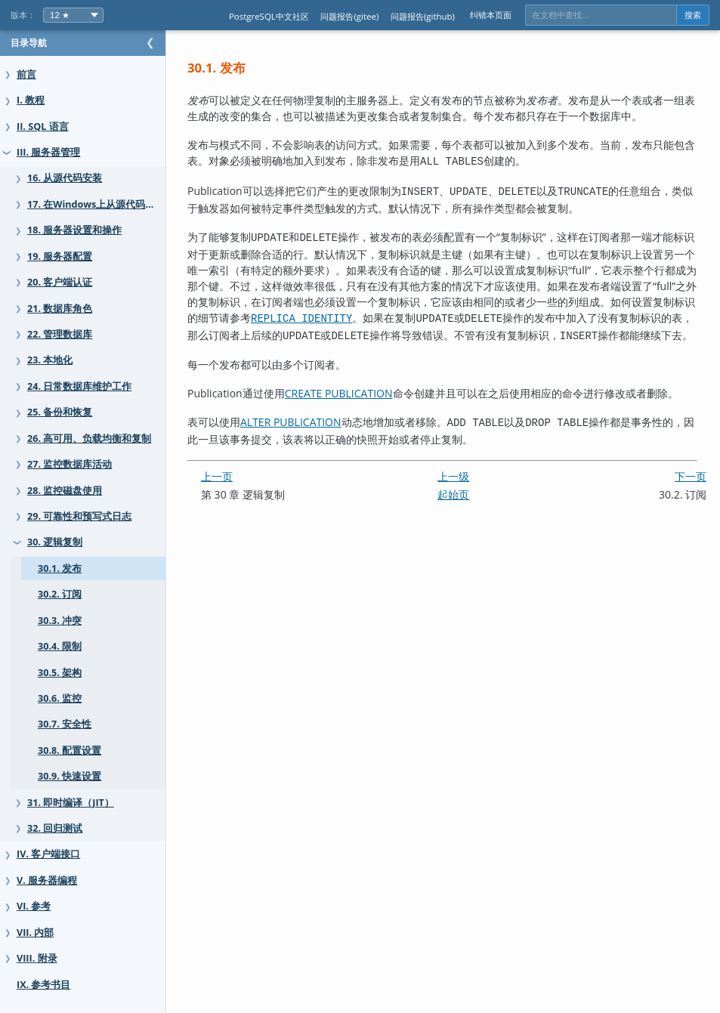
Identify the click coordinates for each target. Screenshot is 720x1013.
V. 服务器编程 (47, 880)
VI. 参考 (34, 906)
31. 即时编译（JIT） (70, 802)
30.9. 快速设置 (69, 776)
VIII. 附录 (37, 958)
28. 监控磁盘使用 (64, 490)
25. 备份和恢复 (59, 412)
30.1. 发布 (60, 568)
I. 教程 (31, 100)
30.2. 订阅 (60, 594)
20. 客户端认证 (59, 282)
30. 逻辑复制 (54, 542)
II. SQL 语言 (43, 126)
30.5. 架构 (60, 672)
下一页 (690, 515)
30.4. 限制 (60, 646)
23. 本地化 (50, 360)
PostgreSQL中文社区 (269, 16)
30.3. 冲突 (60, 620)
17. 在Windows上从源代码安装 (96, 204)
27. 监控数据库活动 (69, 464)
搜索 (692, 15)
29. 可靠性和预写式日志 (79, 516)
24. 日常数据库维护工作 (79, 386)
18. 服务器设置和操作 (74, 230)
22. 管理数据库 (59, 334)
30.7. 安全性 (64, 724)
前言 (26, 74)
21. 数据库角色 (59, 308)
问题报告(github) (423, 16)
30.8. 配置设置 (69, 750)
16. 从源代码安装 (64, 177)
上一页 (247, 515)
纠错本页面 (490, 14)
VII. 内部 (35, 932)
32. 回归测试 (54, 828)
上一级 (468, 515)
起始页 (468, 533)
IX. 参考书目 (43, 984)
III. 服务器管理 (48, 152)
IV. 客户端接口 (48, 854)
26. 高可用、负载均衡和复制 (89, 438)
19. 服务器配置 (59, 256)
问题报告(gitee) (349, 16)
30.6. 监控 (60, 698)
